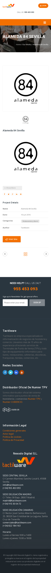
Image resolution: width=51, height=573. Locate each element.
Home (18, 44)
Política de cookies (12, 436)
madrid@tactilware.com (14, 500)
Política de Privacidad (13, 440)
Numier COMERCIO (12, 401)
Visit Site (11, 239)
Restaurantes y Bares (30, 221)
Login (43, 5)
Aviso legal (8, 433)
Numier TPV (34, 398)
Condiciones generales (14, 430)
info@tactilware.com (13, 484)
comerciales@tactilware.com (17, 522)
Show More (10, 188)
